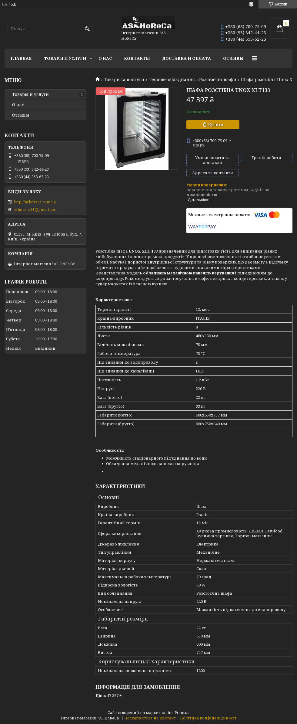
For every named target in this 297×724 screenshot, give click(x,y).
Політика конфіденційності (208, 718)
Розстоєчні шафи (217, 79)
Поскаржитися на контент (150, 718)
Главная (21, 58)
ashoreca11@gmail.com (36, 209)
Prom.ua (182, 712)
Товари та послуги (124, 79)
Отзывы (233, 58)
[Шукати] (87, 29)
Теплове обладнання (172, 79)
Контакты (137, 58)
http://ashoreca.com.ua (35, 201)
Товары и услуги (65, 58)
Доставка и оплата (186, 58)
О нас (105, 58)
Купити (215, 124)
